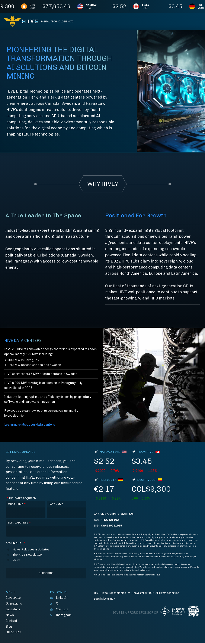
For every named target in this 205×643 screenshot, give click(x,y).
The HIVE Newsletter (27, 554)
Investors (13, 609)
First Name (17, 504)
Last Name (56, 504)
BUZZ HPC (13, 632)
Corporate (13, 598)
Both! (16, 559)
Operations (14, 603)
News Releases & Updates (31, 549)
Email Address (19, 523)
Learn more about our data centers (29, 424)
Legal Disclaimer (104, 598)
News (10, 615)
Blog (9, 626)
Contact (11, 621)
